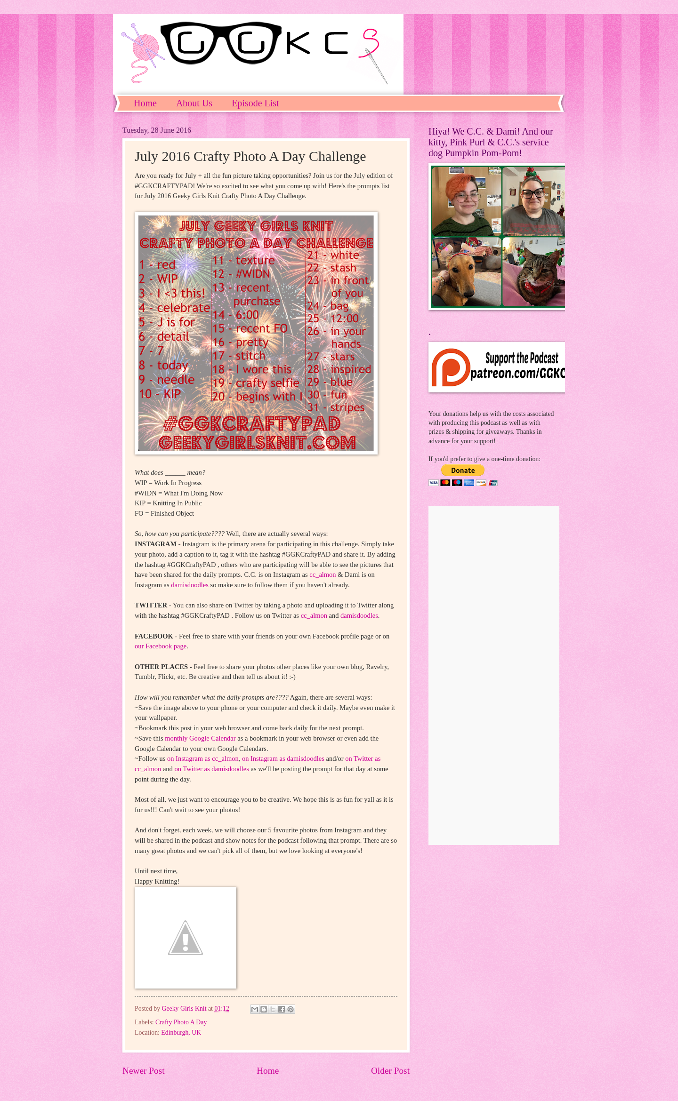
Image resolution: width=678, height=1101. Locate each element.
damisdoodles (190, 585)
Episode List (255, 103)
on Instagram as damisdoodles (283, 758)
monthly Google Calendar (200, 738)
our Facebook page (160, 646)
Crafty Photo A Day (181, 1022)
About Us (194, 103)
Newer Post (143, 1071)
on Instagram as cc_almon (203, 758)
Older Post (390, 1071)
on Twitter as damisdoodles (211, 769)
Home (145, 103)
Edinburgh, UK (181, 1032)
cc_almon (322, 574)
